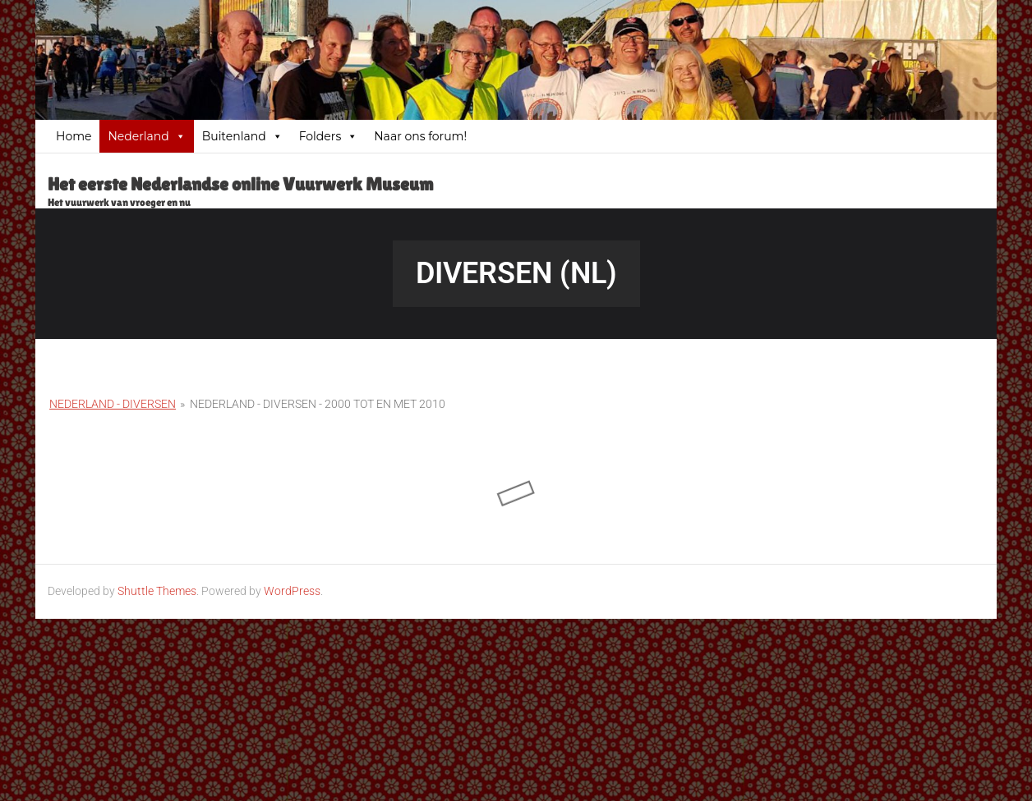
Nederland (146, 136)
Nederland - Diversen (112, 403)
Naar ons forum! (420, 136)
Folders (328, 136)
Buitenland (242, 136)
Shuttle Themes (156, 590)
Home (73, 136)
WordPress (292, 590)
